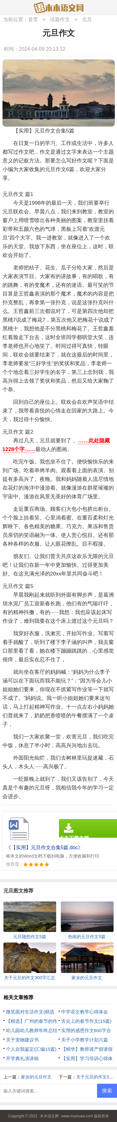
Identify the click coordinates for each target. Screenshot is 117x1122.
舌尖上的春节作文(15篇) (86, 1021)
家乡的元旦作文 (36, 1076)
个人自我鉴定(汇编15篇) (31, 1049)
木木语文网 (49, 1116)
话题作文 (60, 19)
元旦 (87, 19)
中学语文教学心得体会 (84, 1011)
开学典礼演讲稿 (22, 1058)
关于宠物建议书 (22, 1039)
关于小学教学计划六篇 (84, 1039)
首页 (33, 19)
